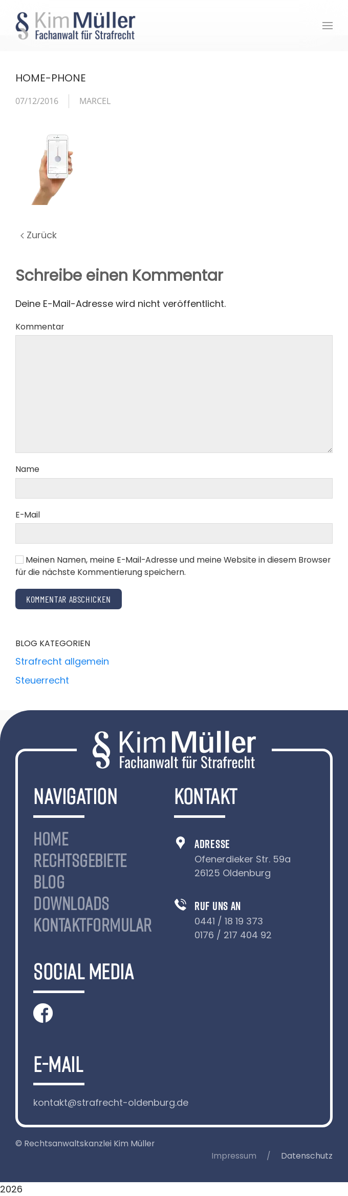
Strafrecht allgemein (62, 661)
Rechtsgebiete (80, 860)
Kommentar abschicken (68, 599)
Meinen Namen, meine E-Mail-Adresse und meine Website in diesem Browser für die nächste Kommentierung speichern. (173, 566)
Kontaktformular (92, 925)
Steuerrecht (42, 680)
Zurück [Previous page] (38, 235)
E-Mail (27, 515)
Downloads (71, 903)
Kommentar (39, 327)
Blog (48, 882)
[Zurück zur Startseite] (75, 25)
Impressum (233, 1156)
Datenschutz (307, 1156)
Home (50, 839)
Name (27, 469)
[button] (327, 25)
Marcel (95, 101)
